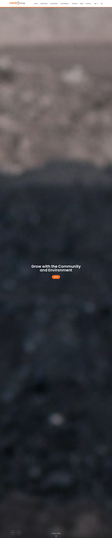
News (81, 3)
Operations (44, 3)
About (36, 3)
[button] (13, 533)
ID (97, 3)
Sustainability (64, 3)
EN (95, 3)
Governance (54, 3)
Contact (88, 3)
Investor (74, 3)
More (56, 277)
